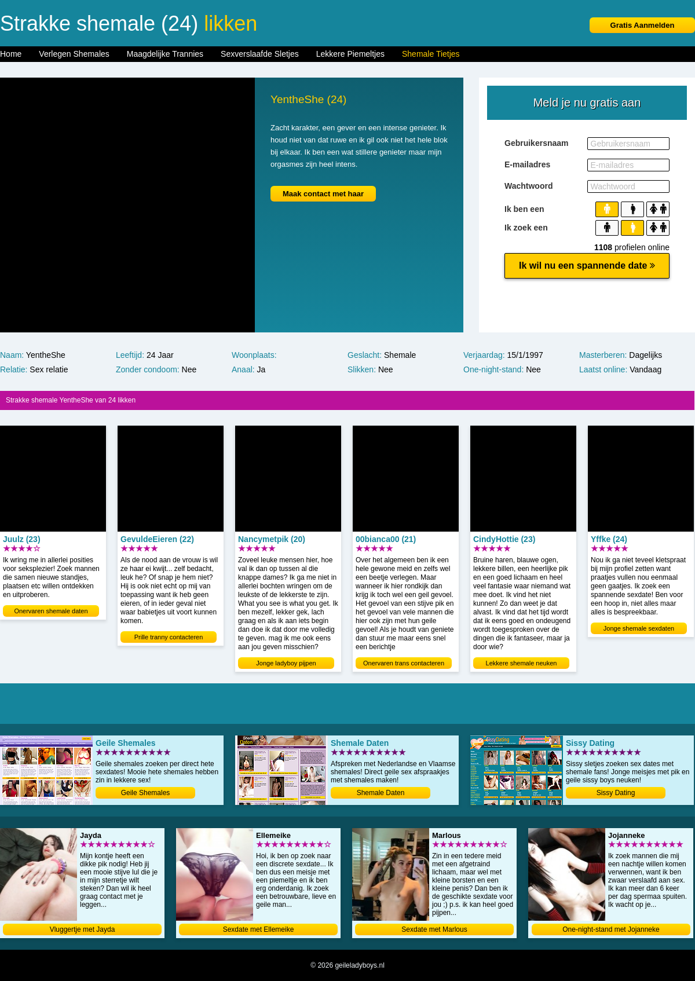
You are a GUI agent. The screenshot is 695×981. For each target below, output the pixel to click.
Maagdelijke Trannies (165, 53)
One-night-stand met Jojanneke (610, 929)
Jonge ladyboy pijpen (286, 663)
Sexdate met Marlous (434, 929)
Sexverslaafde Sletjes (260, 53)
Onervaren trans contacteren (403, 663)
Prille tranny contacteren (168, 637)
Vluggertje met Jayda (82, 929)
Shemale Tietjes (431, 53)
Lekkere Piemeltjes (350, 53)
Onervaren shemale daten (50, 610)
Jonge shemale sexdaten (638, 628)
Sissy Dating (616, 793)
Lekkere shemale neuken (521, 663)
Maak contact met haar (323, 193)
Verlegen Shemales (74, 53)
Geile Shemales (145, 793)
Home (10, 53)
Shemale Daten (381, 793)
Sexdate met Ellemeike (258, 929)
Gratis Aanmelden (642, 25)
